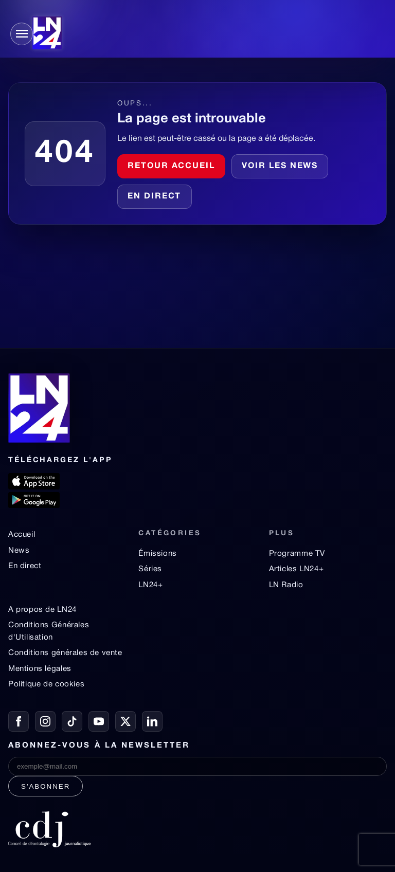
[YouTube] (98, 721)
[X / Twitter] (125, 721)
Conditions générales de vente (65, 653)
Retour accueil (171, 166)
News (18, 550)
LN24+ (150, 585)
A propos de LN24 (42, 609)
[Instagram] (45, 721)
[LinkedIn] (152, 721)
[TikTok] (72, 721)
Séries (150, 569)
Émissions (157, 553)
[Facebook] (18, 721)
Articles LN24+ (296, 569)
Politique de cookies (46, 684)
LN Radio (286, 585)
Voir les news (280, 166)
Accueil (21, 534)
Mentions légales (39, 669)
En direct (154, 196)
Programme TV (297, 553)
